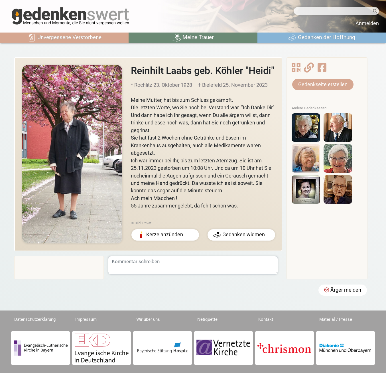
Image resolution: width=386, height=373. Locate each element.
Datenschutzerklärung (35, 319)
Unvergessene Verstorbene (64, 37)
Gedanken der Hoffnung (321, 37)
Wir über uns (148, 319)
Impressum (86, 319)
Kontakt (265, 319)
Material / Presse (335, 319)
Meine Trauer (193, 37)
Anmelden (367, 23)
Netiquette (207, 319)
